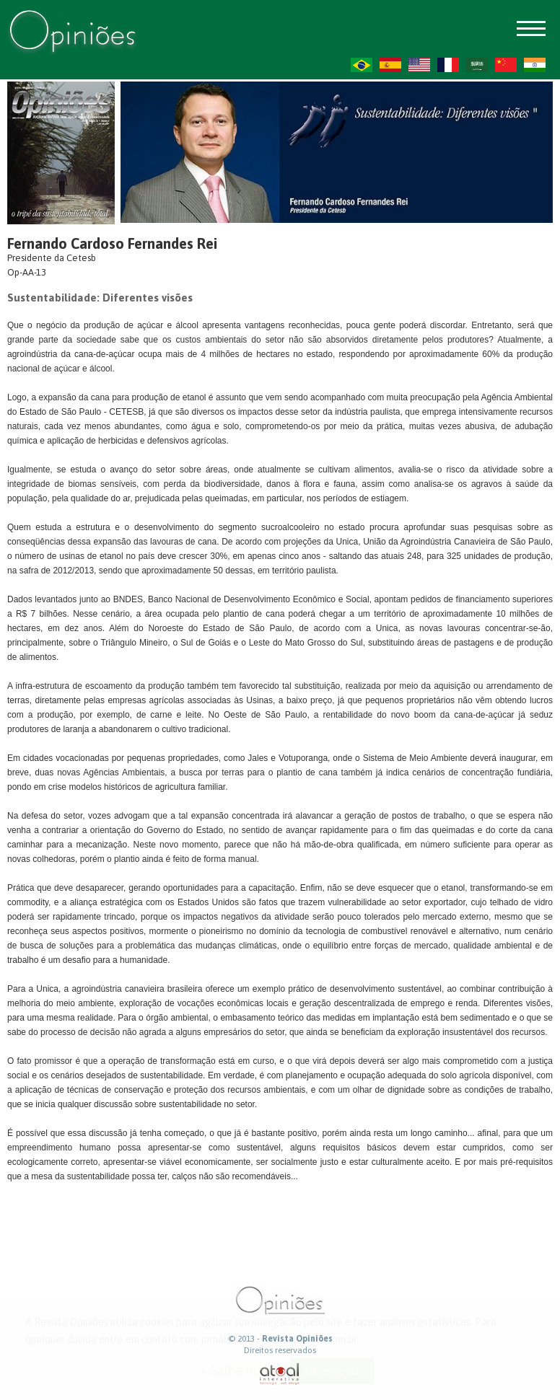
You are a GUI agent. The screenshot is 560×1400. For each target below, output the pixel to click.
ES (390, 65)
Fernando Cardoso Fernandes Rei (112, 243)
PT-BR (361, 65)
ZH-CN (506, 65)
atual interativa (280, 1374)
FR (448, 65)
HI (535, 65)
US (419, 65)
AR (477, 65)
